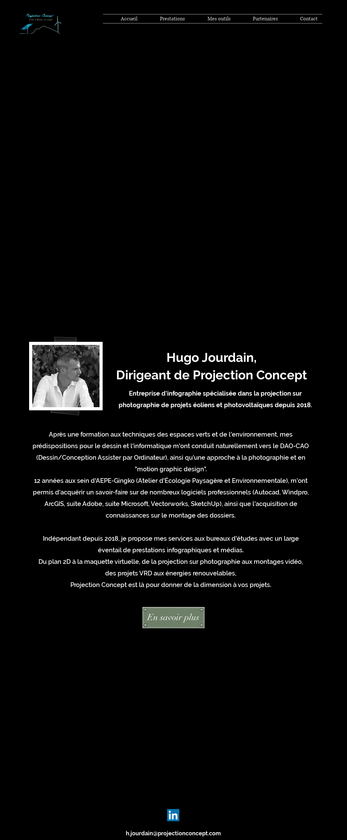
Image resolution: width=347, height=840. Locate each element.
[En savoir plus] (173, 617)
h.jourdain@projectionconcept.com (173, 833)
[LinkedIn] (173, 815)
